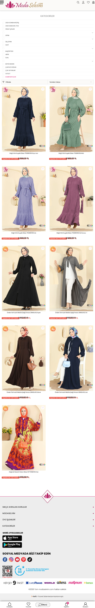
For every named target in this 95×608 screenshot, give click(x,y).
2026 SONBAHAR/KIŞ (12, 23)
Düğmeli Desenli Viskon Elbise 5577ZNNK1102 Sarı (23, 472)
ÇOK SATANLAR (10, 70)
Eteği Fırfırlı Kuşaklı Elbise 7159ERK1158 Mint (71, 153)
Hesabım (85, 605)
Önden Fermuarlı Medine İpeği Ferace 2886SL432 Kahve (24, 392)
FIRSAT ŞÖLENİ (10, 29)
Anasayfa (9, 605)
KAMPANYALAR (10, 77)
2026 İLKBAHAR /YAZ (12, 26)
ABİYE (7, 54)
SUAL (7, 58)
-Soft (33, 596)
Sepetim (66, 605)
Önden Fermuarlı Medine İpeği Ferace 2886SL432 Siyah (24, 313)
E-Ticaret (39, 596)
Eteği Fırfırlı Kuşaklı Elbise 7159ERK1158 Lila (23, 233)
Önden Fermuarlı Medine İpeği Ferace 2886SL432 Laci (71, 392)
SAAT (7, 45)
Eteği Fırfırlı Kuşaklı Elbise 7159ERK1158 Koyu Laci (24, 153)
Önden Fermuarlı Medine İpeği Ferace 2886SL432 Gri (71, 313)
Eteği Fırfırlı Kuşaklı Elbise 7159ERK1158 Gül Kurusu (71, 233)
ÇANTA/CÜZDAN (10, 67)
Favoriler (28, 605)
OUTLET (7, 74)
